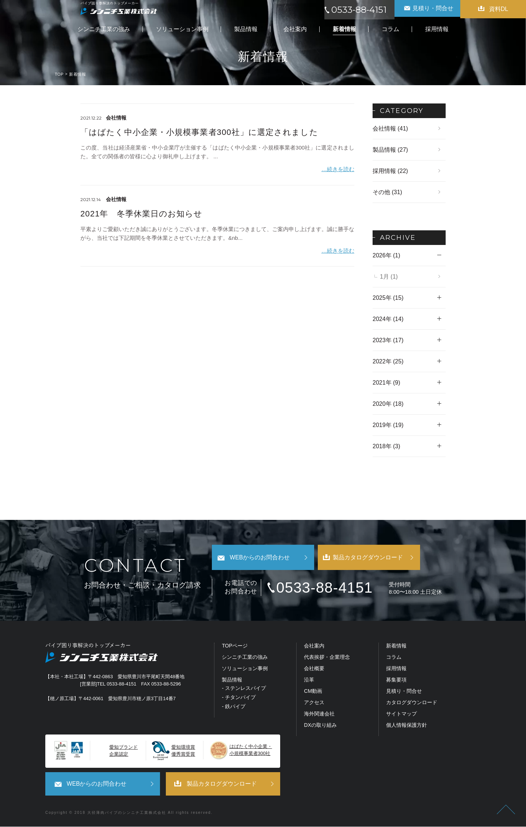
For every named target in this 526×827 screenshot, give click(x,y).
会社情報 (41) (390, 128)
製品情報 (232, 681)
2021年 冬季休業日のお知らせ (141, 213)
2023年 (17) (388, 340)
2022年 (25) (388, 361)
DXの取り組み (320, 726)
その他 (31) (387, 192)
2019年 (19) (388, 425)
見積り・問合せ (404, 692)
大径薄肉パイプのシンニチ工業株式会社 (126, 813)
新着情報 (396, 647)
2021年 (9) (386, 382)
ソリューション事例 (245, 669)
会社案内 (314, 647)
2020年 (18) (388, 404)
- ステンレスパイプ (244, 689)
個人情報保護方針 (406, 726)
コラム (393, 658)
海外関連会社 (319, 715)
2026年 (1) (386, 255)
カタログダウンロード (411, 703)
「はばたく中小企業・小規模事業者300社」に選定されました (199, 132)
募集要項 (396, 681)
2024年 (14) (388, 319)
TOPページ (235, 647)
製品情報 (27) (390, 150)
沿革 (309, 681)
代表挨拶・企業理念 (327, 658)
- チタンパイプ (239, 698)
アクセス (314, 703)
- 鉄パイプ (233, 707)
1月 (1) (389, 276)
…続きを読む (337, 169)
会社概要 (314, 669)
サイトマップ (401, 715)
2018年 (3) (386, 446)
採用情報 (396, 669)
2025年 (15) (388, 298)
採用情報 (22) (390, 171)
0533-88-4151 (330, 588)
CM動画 (313, 692)
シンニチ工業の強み (245, 658)
